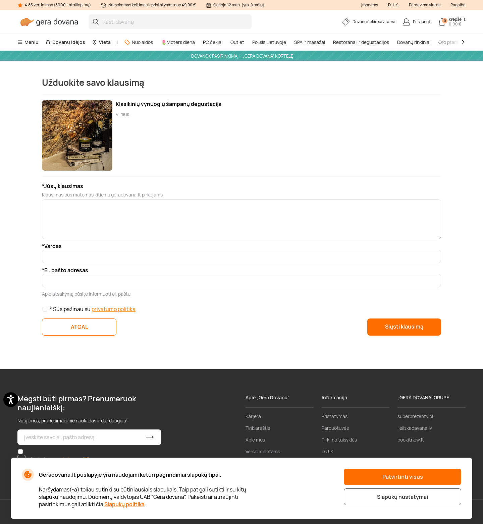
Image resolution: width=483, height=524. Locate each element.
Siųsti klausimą (404, 326)
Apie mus (255, 439)
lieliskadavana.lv (414, 428)
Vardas (53, 246)
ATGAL (79, 327)
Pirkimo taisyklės (339, 439)
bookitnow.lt (410, 439)
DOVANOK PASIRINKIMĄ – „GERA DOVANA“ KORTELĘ (242, 56)
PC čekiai (212, 42)
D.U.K (327, 451)
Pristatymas (334, 416)
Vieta (101, 42)
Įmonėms (369, 5)
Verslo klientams (263, 451)
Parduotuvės (335, 428)
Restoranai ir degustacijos (361, 42)
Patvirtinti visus (402, 476)
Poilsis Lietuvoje (269, 42)
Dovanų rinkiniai (413, 42)
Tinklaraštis (258, 428)
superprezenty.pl (415, 416)
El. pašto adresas (66, 270)
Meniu (28, 42)
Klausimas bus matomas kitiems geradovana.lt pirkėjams (102, 194)
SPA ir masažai (309, 42)
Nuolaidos (138, 42)
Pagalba (458, 5)
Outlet (237, 42)
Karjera (253, 416)
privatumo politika (114, 309)
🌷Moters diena (178, 42)
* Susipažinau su (93, 309)
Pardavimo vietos (424, 5)
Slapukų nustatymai (402, 497)
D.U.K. (393, 5)
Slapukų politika (124, 504)
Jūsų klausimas (63, 186)
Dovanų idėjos (65, 42)
